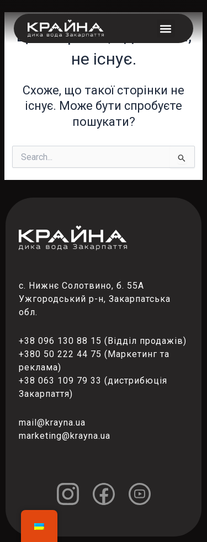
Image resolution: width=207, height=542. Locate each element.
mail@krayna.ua (52, 422)
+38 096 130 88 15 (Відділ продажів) (103, 341)
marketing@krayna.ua (64, 436)
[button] (166, 28)
